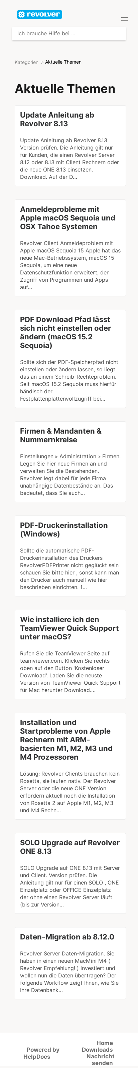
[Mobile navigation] (124, 20)
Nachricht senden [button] (101, 1059)
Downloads (97, 1049)
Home (105, 1043)
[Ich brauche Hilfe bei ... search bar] (69, 33)
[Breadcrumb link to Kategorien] (27, 62)
